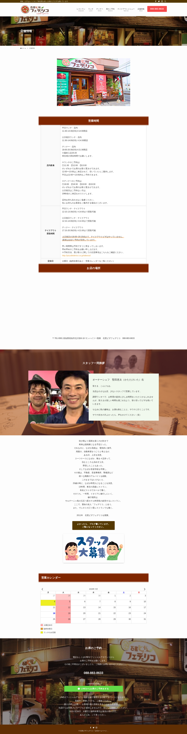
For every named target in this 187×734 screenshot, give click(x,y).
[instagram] (162, 1)
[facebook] (155, 1)
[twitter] (158, 1)
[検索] (165, 1)
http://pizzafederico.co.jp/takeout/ (76, 255)
